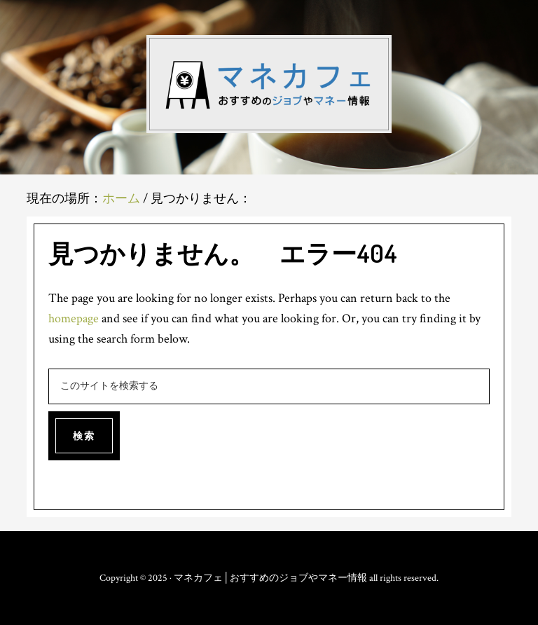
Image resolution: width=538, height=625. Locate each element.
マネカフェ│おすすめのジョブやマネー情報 (269, 84)
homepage (73, 318)
